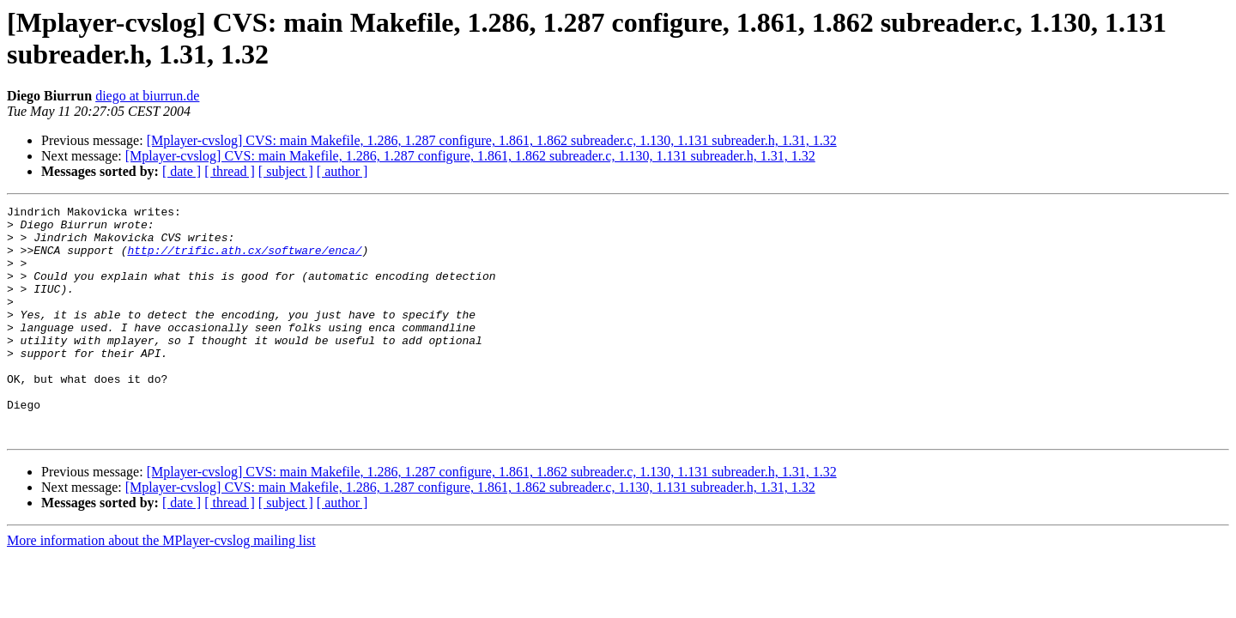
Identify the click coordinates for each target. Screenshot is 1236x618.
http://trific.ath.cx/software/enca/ (244, 260)
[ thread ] (229, 171)
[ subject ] (285, 171)
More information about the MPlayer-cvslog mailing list (161, 586)
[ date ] (181, 171)
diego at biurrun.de (147, 95)
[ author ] (342, 171)
